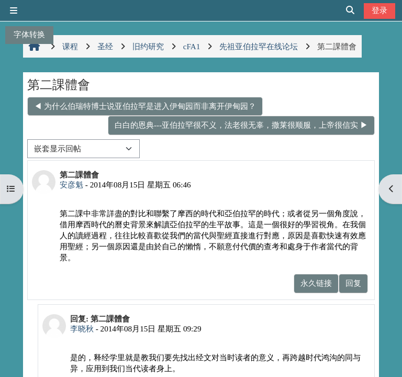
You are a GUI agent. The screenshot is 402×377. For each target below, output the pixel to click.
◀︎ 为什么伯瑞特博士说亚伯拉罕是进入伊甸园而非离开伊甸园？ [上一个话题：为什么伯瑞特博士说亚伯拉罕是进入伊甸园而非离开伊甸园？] (145, 106)
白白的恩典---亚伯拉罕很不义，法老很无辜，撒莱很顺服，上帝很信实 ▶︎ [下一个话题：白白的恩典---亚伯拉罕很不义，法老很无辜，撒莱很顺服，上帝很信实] (241, 124)
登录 (379, 10)
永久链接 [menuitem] (316, 283)
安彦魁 (71, 184)
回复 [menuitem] (353, 283)
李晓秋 (82, 328)
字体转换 (29, 34)
